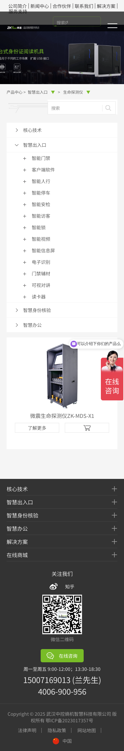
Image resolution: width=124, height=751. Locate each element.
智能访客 (41, 215)
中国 (62, 740)
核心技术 (32, 130)
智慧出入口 (41, 92)
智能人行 (41, 181)
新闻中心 (39, 6)
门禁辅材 (41, 273)
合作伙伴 (62, 6)
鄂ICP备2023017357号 (69, 720)
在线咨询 (62, 655)
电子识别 (41, 262)
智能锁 (39, 227)
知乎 (69, 586)
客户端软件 (43, 169)
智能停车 (41, 192)
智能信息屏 (43, 250)
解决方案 (106, 6)
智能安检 (41, 204)
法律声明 (27, 730)
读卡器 (39, 296)
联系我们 (84, 6)
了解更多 (37, 427)
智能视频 (41, 238)
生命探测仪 (76, 92)
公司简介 (17, 6)
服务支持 (18, 11)
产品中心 (14, 92)
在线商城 (17, 555)
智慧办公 (32, 325)
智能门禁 (41, 158)
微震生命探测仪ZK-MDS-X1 (62, 416)
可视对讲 (41, 285)
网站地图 (86, 730)
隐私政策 (57, 730)
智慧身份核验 (37, 310)
